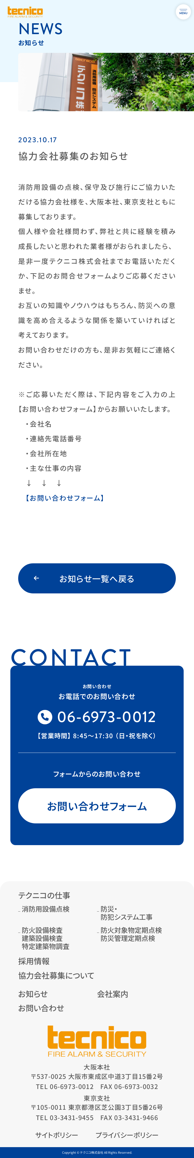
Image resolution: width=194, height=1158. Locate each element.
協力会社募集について (56, 975)
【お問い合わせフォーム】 (65, 498)
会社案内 (112, 993)
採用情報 (34, 960)
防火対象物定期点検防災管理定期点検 (131, 934)
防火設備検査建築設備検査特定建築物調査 (45, 938)
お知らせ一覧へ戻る (97, 578)
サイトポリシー (56, 1135)
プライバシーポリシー (127, 1135)
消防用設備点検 (45, 909)
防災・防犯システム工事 (127, 913)
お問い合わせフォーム (97, 805)
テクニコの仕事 (44, 895)
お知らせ (33, 993)
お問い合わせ (41, 1007)
